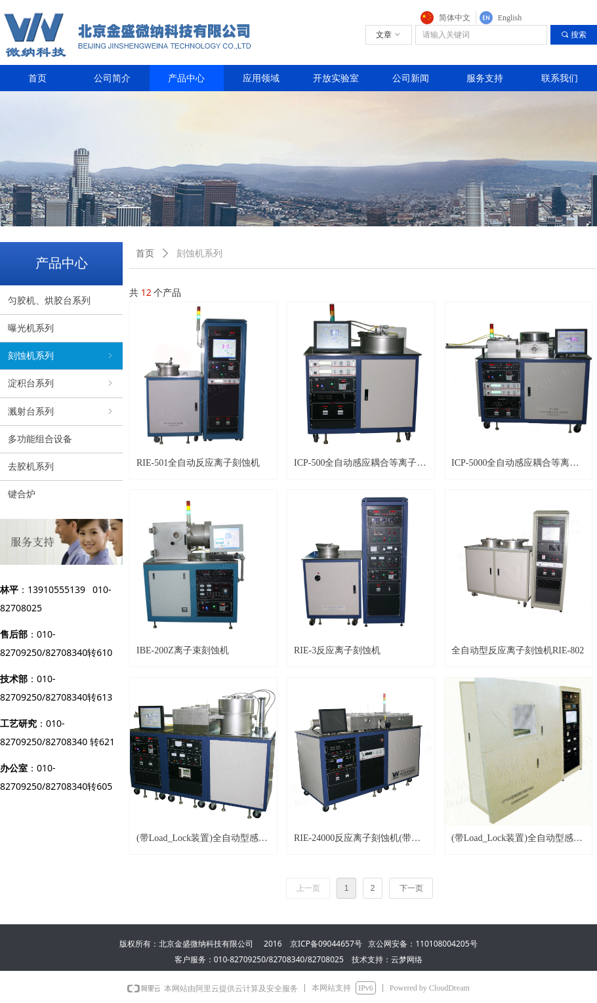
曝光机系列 (31, 328)
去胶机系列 (31, 467)
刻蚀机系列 (61, 355)
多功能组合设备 (40, 439)
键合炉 (21, 494)
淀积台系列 (61, 383)
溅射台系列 (61, 411)
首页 (145, 253)
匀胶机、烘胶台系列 (49, 301)
